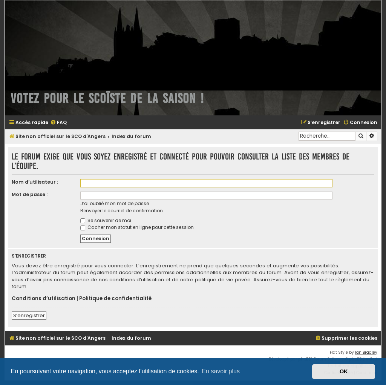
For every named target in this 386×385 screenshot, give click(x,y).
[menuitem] (58, 123)
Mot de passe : (29, 194)
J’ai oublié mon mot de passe (114, 203)
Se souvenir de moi (105, 220)
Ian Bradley (366, 352)
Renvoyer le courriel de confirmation (121, 210)
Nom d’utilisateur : (35, 182)
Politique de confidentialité (115, 298)
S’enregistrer (29, 315)
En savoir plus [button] (221, 371)
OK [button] (344, 371)
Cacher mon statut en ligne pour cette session (137, 227)
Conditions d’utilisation (43, 298)
